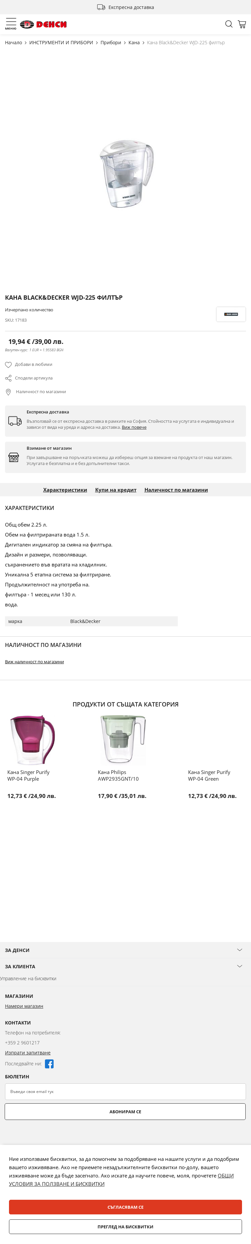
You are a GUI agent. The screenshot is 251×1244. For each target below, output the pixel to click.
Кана (134, 42)
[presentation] (55, 1136)
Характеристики (65, 489)
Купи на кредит (115, 489)
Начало (14, 42)
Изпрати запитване (28, 1052)
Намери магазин (24, 1006)
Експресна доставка (131, 7)
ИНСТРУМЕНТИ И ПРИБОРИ (62, 42)
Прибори (112, 42)
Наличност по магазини (40, 391)
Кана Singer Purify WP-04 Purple (28, 775)
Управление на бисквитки (28, 978)
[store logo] (43, 24)
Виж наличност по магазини (34, 662)
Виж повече (134, 427)
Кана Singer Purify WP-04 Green (209, 775)
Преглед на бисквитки (125, 1227)
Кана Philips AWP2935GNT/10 (118, 775)
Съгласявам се (125, 1207)
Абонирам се (125, 1112)
